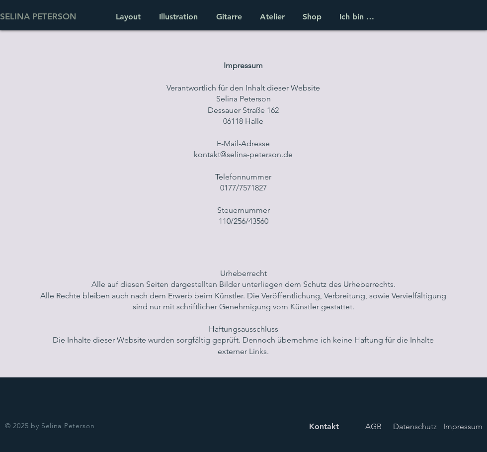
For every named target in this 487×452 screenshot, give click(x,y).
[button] (270, 16)
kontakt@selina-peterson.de (243, 154)
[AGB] (373, 426)
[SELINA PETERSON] (49, 16)
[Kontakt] (324, 426)
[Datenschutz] (415, 426)
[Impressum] (463, 426)
